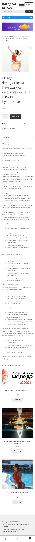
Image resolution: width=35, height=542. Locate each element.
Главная (5, 36)
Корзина (27, 537)
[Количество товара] (5, 116)
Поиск (17, 539)
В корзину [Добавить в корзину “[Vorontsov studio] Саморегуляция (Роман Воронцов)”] (17, 451)
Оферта (5, 527)
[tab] (17, 137)
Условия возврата (23, 524)
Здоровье (12, 36)
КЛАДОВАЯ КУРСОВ (9, 6)
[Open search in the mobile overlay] (17, 11)
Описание (5, 137)
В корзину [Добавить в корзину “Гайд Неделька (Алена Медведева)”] (17, 502)
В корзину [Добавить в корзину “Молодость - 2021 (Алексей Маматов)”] (17, 400)
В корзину (15, 116)
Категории (17, 17)
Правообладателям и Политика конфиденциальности (13, 530)
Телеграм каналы (9, 524)
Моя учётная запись (6, 539)
